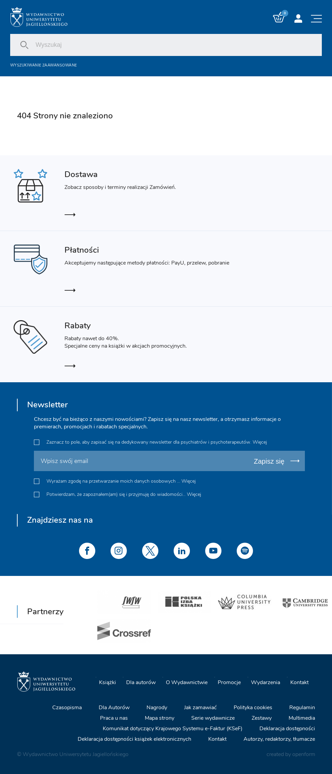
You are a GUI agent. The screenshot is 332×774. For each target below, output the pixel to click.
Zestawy (262, 718)
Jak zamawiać (200, 707)
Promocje (229, 682)
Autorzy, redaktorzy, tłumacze (279, 739)
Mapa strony (159, 718)
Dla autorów (141, 682)
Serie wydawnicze (213, 718)
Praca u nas (114, 718)
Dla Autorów (114, 707)
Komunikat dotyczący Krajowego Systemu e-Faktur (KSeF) (172, 728)
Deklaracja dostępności (287, 728)
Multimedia (302, 718)
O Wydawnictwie (187, 682)
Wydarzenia (265, 682)
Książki (107, 682)
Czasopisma (67, 707)
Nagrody (157, 707)
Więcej (260, 442)
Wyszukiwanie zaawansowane (43, 65)
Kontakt (299, 682)
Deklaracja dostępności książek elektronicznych (134, 739)
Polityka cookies (253, 707)
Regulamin (302, 707)
